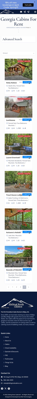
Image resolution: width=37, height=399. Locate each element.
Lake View (11, 235)
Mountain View (13, 273)
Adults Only (12, 86)
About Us (8, 341)
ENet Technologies (26, 397)
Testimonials (9, 359)
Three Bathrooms (20, 275)
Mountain (11, 125)
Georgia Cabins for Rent (18, 27)
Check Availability (10, 348)
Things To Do (9, 362)
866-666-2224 (8, 380)
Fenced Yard (20, 86)
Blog (6, 366)
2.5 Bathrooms (23, 198)
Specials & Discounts (11, 351)
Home (8, 27)
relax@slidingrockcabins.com (13, 383)
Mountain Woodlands (15, 161)
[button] (35, 12)
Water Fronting (13, 198)
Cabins (7, 344)
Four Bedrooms (22, 123)
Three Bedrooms (22, 200)
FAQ (6, 355)
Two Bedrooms (13, 88)
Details (28, 5)
